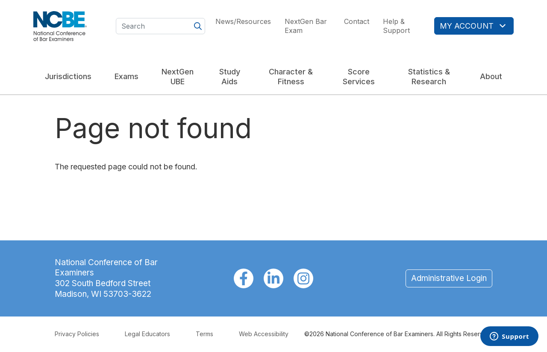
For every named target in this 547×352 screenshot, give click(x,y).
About (491, 76)
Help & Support (396, 26)
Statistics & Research (429, 76)
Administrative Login (449, 278)
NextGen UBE (178, 76)
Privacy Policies (77, 333)
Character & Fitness (291, 76)
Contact (356, 21)
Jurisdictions (68, 76)
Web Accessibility (263, 333)
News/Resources (243, 21)
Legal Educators (147, 333)
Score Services (359, 76)
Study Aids (229, 76)
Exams (126, 76)
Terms (204, 333)
